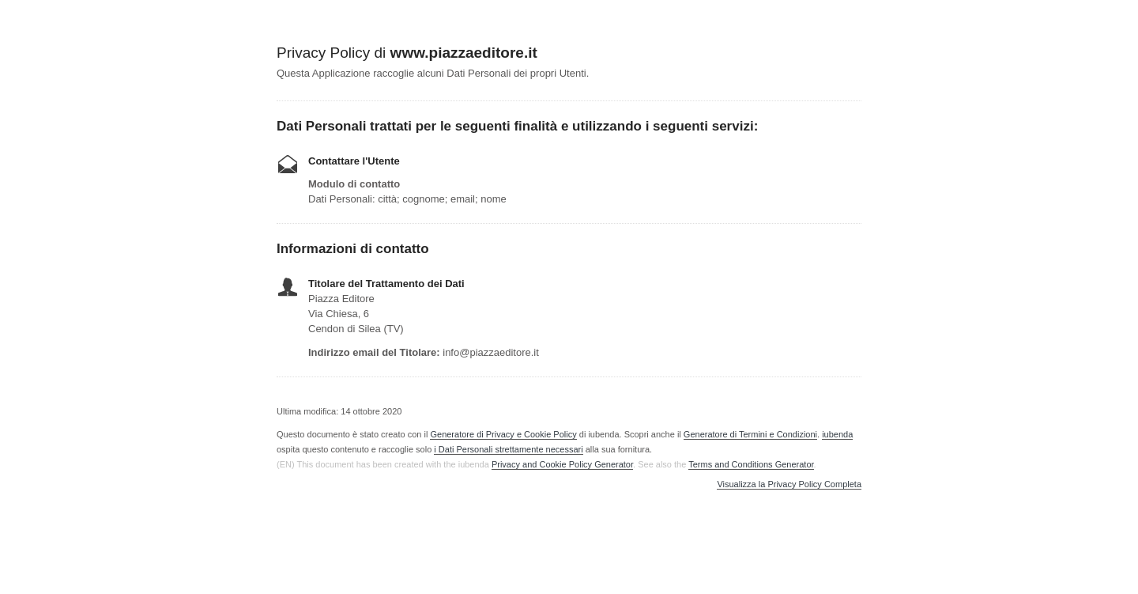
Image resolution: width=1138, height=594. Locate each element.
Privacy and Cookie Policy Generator (562, 464)
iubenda (837, 434)
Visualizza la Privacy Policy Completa (789, 484)
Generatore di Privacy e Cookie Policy (503, 434)
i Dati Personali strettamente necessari (508, 449)
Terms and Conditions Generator (750, 464)
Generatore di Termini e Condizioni (750, 434)
